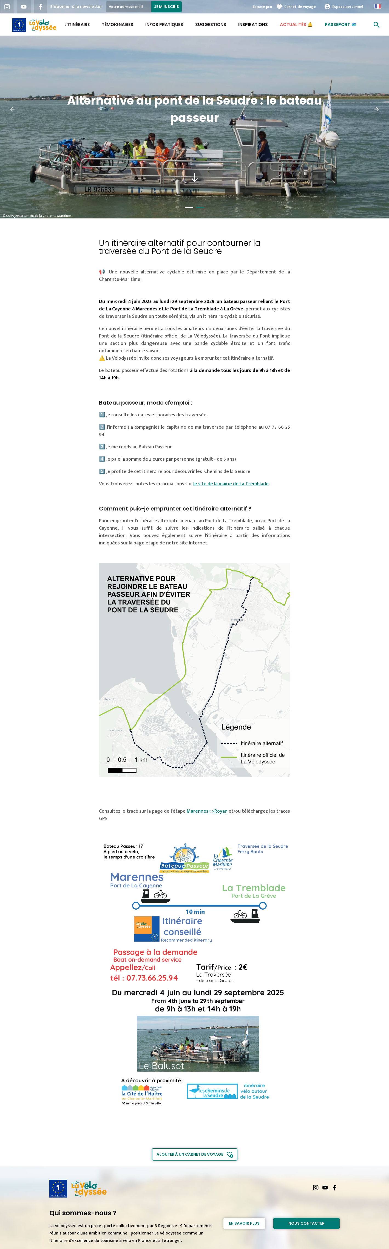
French (378, 6)
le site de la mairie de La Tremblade (231, 484)
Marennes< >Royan (207, 811)
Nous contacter (306, 1223)
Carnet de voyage (300, 7)
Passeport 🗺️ (341, 24)
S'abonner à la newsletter (76, 6)
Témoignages (117, 24)
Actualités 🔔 (296, 24)
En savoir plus (244, 1223)
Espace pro (262, 7)
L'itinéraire (77, 24)
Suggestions (210, 24)
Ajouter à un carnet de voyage (190, 1154)
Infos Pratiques (164, 24)
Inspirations (253, 24)
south (194, 177)
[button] (12, 109)
